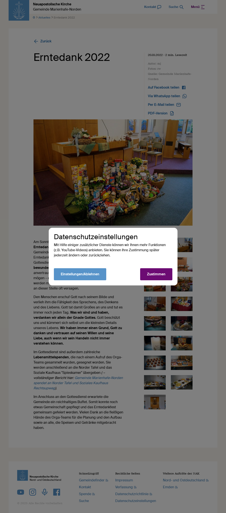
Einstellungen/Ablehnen (80, 274)
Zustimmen (156, 274)
